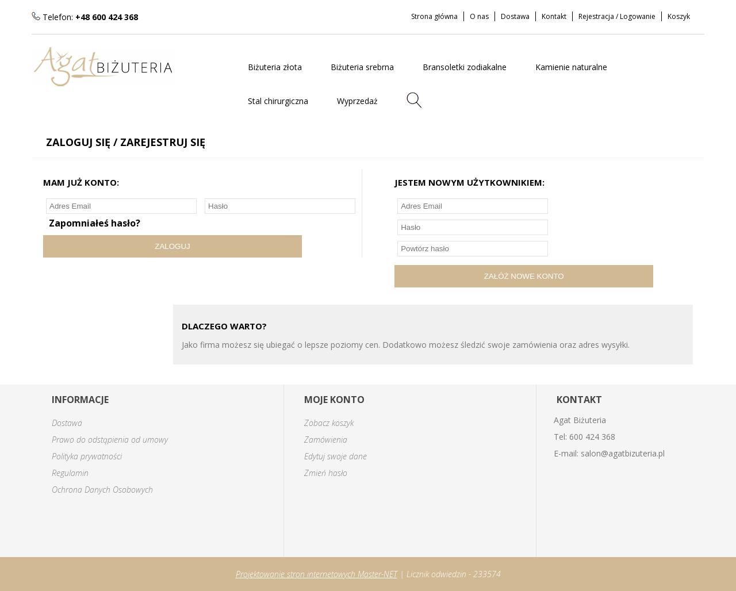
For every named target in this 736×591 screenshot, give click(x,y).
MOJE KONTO (334, 399)
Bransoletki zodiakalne (465, 67)
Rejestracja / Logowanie (617, 16)
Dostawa (515, 16)
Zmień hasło (325, 472)
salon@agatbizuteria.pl (623, 453)
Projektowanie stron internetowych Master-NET (316, 574)
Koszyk (679, 16)
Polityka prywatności (87, 456)
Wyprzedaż (357, 100)
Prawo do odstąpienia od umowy (110, 439)
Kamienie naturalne (571, 67)
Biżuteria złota (275, 67)
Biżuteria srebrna (362, 67)
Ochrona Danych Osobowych (102, 489)
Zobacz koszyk (329, 422)
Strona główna (434, 16)
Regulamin (70, 472)
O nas (479, 16)
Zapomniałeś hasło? (94, 223)
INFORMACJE (80, 399)
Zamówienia (325, 439)
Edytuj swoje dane (335, 456)
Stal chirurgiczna (278, 100)
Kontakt (554, 16)
